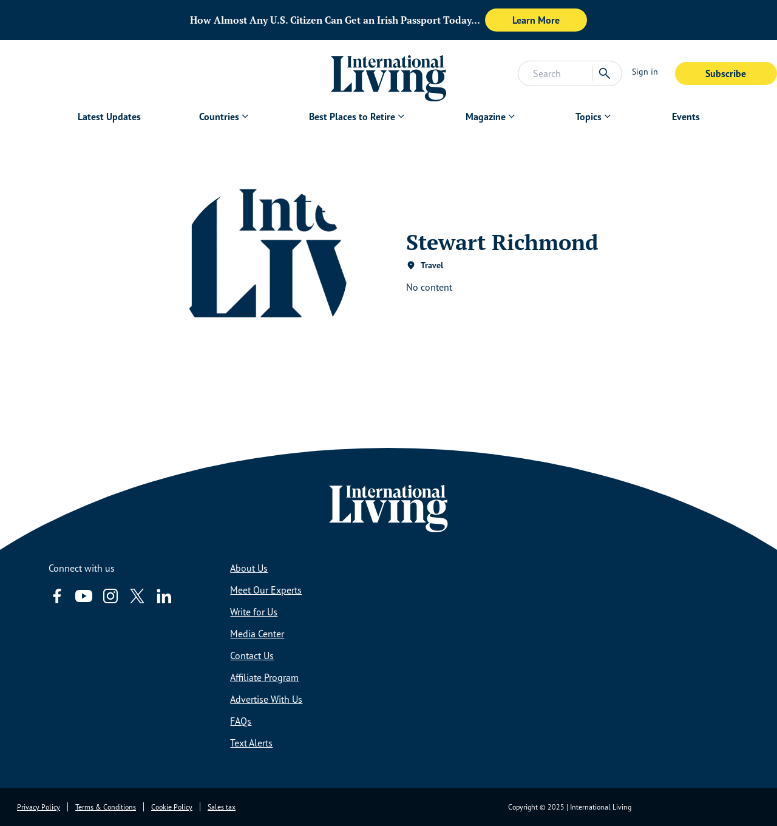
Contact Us (252, 655)
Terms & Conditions (105, 806)
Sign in (645, 71)
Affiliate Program (264, 677)
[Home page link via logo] (388, 73)
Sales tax (222, 806)
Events (686, 116)
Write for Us (253, 612)
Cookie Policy (171, 806)
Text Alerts (251, 743)
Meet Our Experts (266, 590)
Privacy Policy (38, 806)
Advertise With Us (266, 699)
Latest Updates (109, 116)
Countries (219, 116)
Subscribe (725, 73)
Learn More (536, 20)
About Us (249, 568)
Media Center (257, 634)
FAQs (240, 721)
